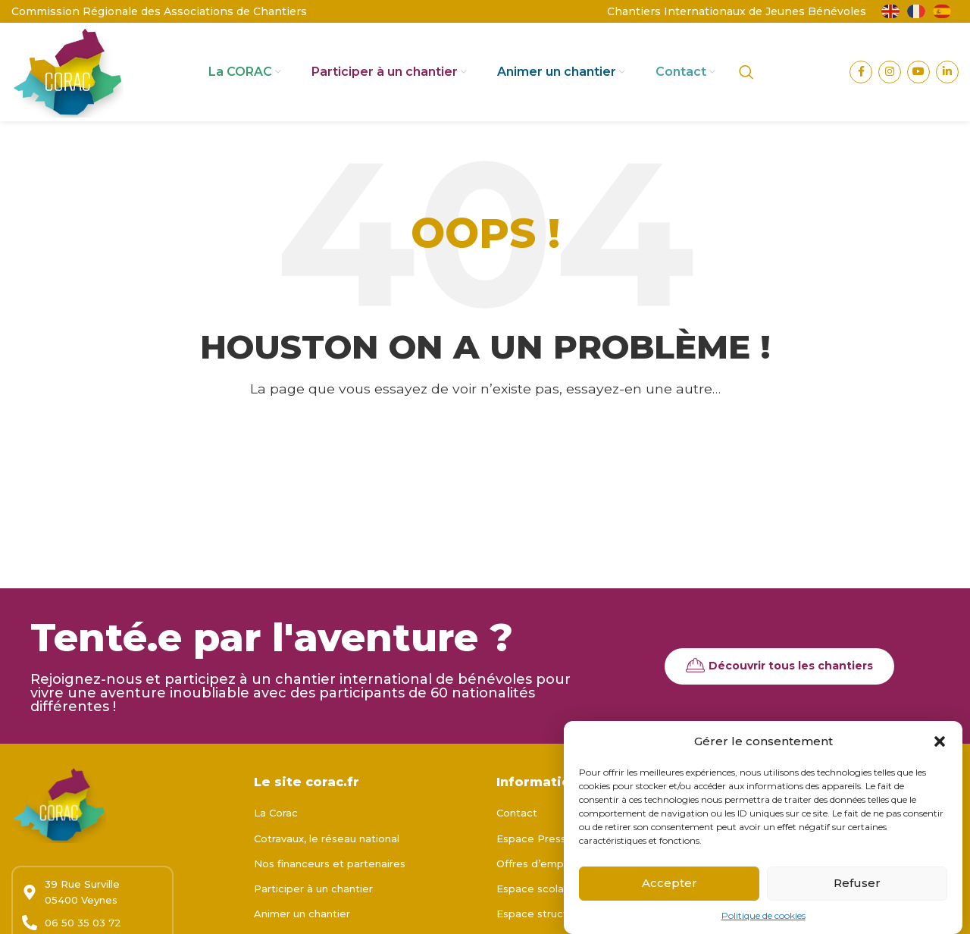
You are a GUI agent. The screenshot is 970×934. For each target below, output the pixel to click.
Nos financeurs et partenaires (329, 863)
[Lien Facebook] (861, 72)
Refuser (857, 885)
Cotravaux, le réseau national (326, 838)
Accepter (669, 885)
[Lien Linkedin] (947, 72)
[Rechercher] (746, 72)
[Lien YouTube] (918, 72)
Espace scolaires (539, 888)
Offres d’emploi (535, 863)
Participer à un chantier (313, 888)
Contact (516, 813)
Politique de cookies (763, 917)
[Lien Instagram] (889, 72)
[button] (939, 743)
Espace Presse (534, 838)
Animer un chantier (302, 913)
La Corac (276, 813)
